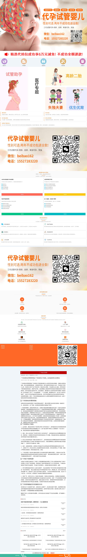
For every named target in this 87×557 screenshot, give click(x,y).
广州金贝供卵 (43, 372)
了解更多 (22, 194)
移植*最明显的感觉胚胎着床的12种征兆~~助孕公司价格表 (34, 507)
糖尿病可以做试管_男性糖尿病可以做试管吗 (31, 518)
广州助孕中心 (32, 375)
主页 (27, 375)
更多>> (64, 530)
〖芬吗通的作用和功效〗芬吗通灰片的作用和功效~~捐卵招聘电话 (36, 523)
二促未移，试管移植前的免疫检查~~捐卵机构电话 (32, 512)
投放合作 (52, 552)
